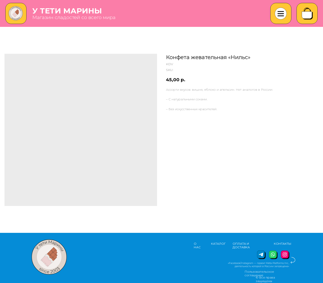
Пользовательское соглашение (259, 273)
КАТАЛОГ (218, 243)
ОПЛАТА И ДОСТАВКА (241, 245)
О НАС (197, 245)
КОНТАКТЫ (282, 243)
